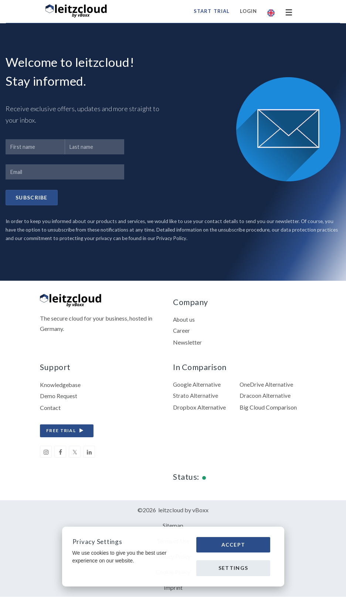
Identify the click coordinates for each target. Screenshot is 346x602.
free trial (66, 433)
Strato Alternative (195, 398)
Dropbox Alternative (199, 409)
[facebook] (60, 454)
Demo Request (58, 398)
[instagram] (46, 454)
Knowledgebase (60, 386)
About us (184, 321)
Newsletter (187, 344)
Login (247, 11)
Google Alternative (197, 386)
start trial (210, 11)
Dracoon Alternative (265, 398)
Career (181, 332)
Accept (233, 544)
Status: (186, 479)
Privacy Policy (171, 239)
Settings (233, 568)
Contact (50, 409)
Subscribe (32, 198)
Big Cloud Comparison (268, 409)
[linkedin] (89, 454)
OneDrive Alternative (267, 386)
